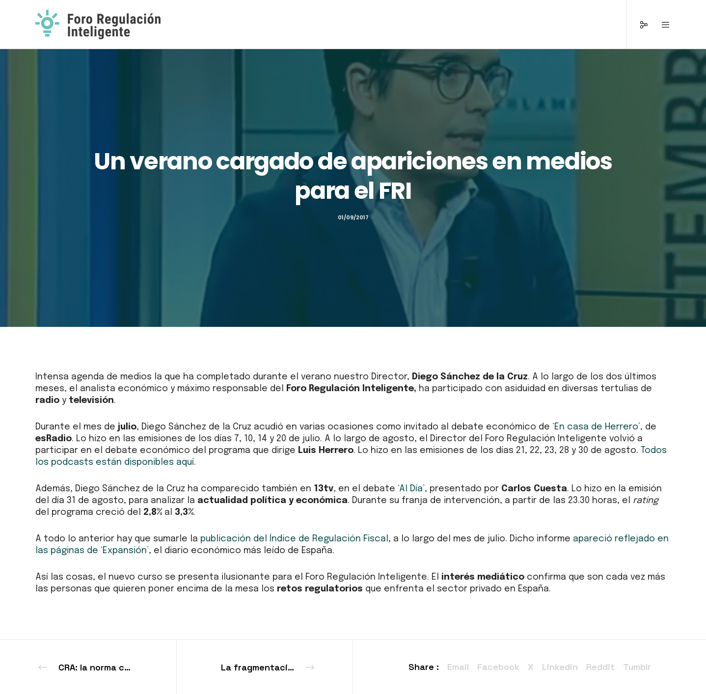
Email (458, 666)
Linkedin (560, 666)
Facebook (498, 666)
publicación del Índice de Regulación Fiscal (293, 538)
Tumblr (637, 666)
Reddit (600, 666)
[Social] (637, 24)
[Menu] (660, 24)
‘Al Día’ (411, 488)
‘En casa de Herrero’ (596, 427)
